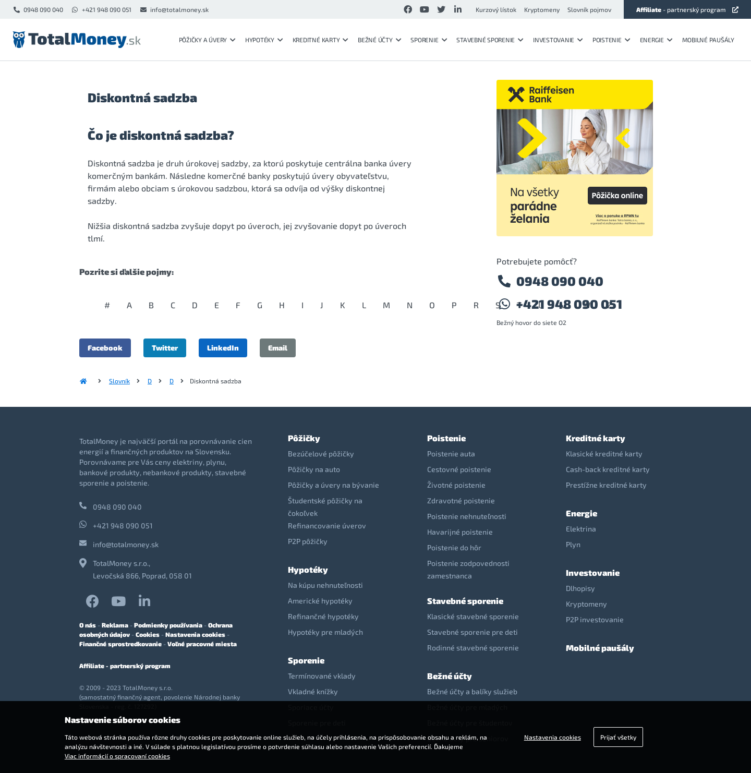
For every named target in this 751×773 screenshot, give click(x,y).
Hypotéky (264, 39)
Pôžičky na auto (314, 469)
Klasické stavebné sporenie (473, 616)
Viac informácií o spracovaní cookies (117, 755)
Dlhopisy (580, 588)
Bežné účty (379, 39)
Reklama (115, 625)
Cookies (148, 634)
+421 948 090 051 (101, 9)
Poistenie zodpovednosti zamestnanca (468, 569)
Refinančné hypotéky (323, 616)
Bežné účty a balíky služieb (472, 691)
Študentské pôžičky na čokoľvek (325, 506)
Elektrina (581, 528)
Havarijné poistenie (460, 531)
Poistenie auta (451, 453)
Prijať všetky (618, 737)
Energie (656, 39)
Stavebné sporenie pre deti (472, 631)
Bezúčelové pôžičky (321, 453)
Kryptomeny (542, 9)
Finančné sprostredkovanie (120, 643)
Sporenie (428, 39)
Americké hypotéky (320, 600)
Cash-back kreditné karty (608, 469)
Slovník (119, 380)
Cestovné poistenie (459, 469)
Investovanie (558, 39)
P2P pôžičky (308, 541)
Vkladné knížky (313, 691)
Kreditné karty (320, 39)
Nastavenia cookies (195, 634)
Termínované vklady (322, 675)
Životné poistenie (456, 484)
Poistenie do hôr (454, 547)
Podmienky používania (168, 625)
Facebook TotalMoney (92, 601)
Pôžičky (304, 438)
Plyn (573, 544)
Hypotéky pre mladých (325, 631)
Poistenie (611, 39)
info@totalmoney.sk (174, 9)
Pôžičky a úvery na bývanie (333, 484)
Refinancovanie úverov (327, 525)
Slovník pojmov (589, 9)
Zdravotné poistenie (461, 500)
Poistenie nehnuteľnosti (466, 516)
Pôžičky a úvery (207, 39)
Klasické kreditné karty (604, 453)
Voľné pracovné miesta (202, 643)
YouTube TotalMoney (118, 601)
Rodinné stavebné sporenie (473, 647)
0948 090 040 (38, 9)
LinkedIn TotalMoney (144, 601)
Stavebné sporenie (490, 39)
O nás (87, 625)
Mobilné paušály (708, 39)
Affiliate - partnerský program (125, 665)
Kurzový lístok (496, 9)
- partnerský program (687, 9)
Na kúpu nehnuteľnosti (325, 585)
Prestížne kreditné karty (606, 484)
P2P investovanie (595, 619)
